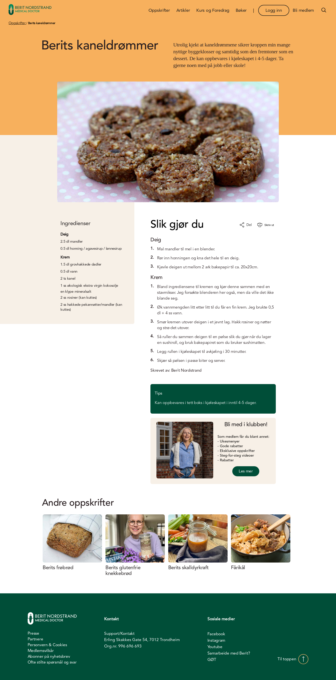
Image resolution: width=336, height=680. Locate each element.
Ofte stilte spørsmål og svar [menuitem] (52, 662)
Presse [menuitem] (33, 633)
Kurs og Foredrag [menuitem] (212, 10)
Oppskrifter (17, 23)
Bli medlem (303, 10)
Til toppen (293, 659)
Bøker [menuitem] (241, 10)
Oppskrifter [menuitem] (159, 10)
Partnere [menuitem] (35, 639)
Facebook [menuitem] (216, 634)
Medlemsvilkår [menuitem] (41, 650)
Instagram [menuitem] (216, 640)
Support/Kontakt (119, 634)
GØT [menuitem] (211, 659)
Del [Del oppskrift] (246, 224)
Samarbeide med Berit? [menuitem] (228, 653)
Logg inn (274, 10)
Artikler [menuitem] (183, 10)
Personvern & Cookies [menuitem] (47, 645)
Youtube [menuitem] (214, 647)
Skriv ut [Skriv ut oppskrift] (265, 225)
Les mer (246, 471)
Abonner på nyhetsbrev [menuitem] (49, 656)
